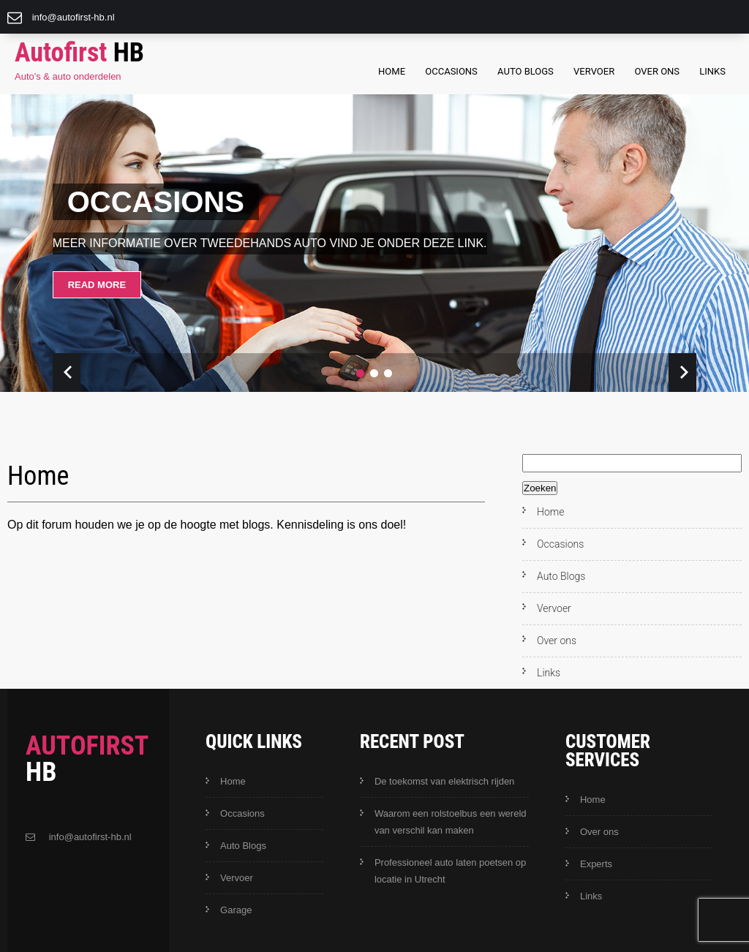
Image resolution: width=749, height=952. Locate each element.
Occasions (451, 71)
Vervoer (593, 71)
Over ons (657, 71)
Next (682, 372)
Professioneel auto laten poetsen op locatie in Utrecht (450, 871)
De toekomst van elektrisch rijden (444, 781)
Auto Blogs (525, 71)
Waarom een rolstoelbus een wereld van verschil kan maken (450, 822)
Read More (97, 284)
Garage (236, 909)
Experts (596, 863)
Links (712, 71)
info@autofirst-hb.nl (73, 17)
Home (391, 71)
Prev (66, 372)
